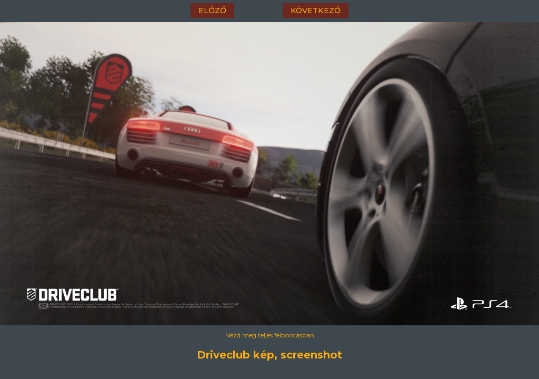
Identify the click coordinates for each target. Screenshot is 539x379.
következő (316, 10)
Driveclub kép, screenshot (269, 354)
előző (212, 10)
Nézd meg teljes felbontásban (269, 335)
